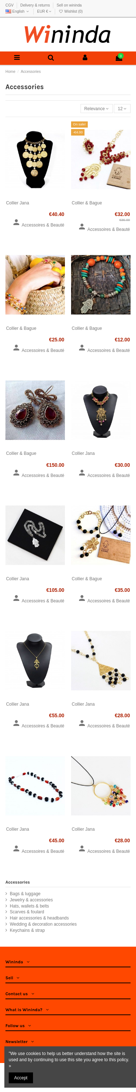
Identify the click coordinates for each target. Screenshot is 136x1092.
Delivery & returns (35, 5)
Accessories (17, 882)
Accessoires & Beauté (38, 225)
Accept (21, 1077)
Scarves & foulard (27, 911)
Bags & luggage (25, 893)
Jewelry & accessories (31, 899)
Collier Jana (17, 202)
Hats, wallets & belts (29, 906)
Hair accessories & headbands (39, 918)
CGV (10, 5)
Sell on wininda (69, 5)
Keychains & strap (27, 930)
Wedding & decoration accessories (43, 924)
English (17, 11)
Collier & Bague (87, 202)
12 (122, 108)
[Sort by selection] (97, 108)
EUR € (44, 11)
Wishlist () (70, 11)
